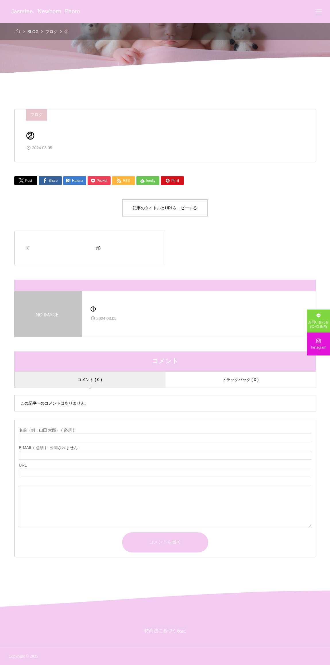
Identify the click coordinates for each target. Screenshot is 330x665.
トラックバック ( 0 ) (240, 379)
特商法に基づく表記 (165, 630)
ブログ (36, 114)
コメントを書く (165, 542)
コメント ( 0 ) (90, 379)
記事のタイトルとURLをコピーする (165, 208)
